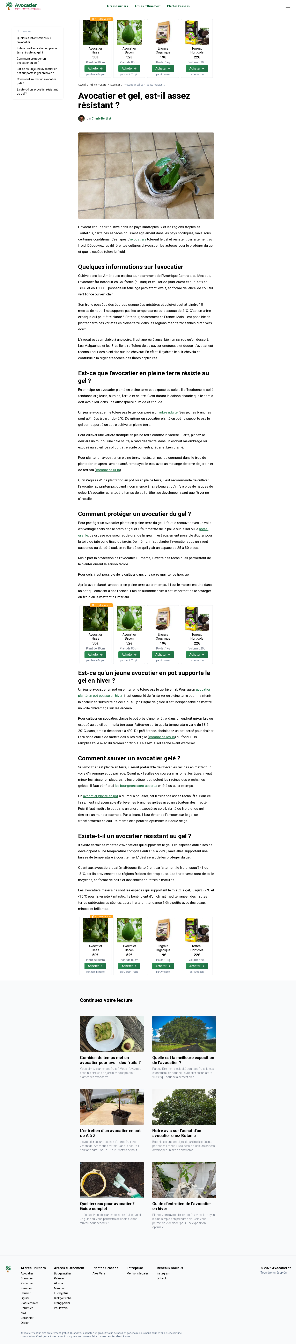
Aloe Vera (98, 1272)
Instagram (163, 1272)
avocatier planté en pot (100, 795)
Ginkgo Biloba (63, 1297)
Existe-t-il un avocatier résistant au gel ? (37, 91)
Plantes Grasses (178, 6)
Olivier (25, 1322)
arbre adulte (168, 412)
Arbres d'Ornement (148, 6)
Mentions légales (138, 1272)
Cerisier (26, 1292)
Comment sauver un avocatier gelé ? (36, 81)
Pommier (27, 1307)
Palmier (59, 1277)
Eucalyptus (61, 1292)
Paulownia (61, 1307)
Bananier (26, 1287)
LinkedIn (162, 1277)
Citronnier (27, 1317)
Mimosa (59, 1287)
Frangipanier (62, 1302)
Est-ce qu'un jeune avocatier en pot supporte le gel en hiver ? (37, 71)
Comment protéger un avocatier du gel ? (31, 60)
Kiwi (23, 1312)
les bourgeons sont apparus (136, 785)
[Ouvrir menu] (288, 6)
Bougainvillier (62, 1272)
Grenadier (27, 1277)
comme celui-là (108, 470)
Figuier (25, 1297)
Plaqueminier (29, 1302)
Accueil (82, 84)
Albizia (58, 1282)
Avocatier (115, 84)
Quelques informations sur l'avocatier (34, 40)
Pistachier (27, 1282)
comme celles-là (162, 736)
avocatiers (138, 239)
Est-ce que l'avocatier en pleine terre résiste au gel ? (37, 50)
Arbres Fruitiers (117, 6)
